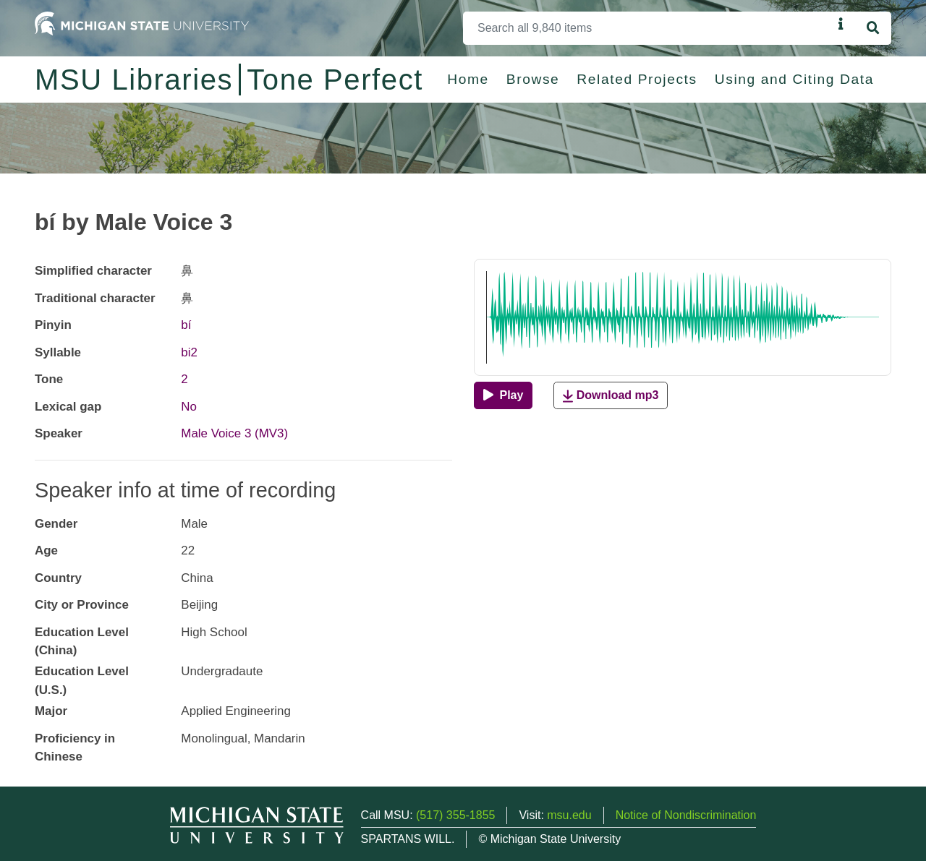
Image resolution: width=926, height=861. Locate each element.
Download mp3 (610, 396)
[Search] (648, 28)
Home (468, 79)
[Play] (503, 395)
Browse (533, 79)
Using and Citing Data (794, 79)
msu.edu (569, 815)
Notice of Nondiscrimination (686, 815)
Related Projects (637, 79)
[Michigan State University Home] (142, 23)
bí (186, 325)
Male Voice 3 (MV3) (234, 433)
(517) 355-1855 (455, 815)
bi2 (189, 352)
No (189, 407)
